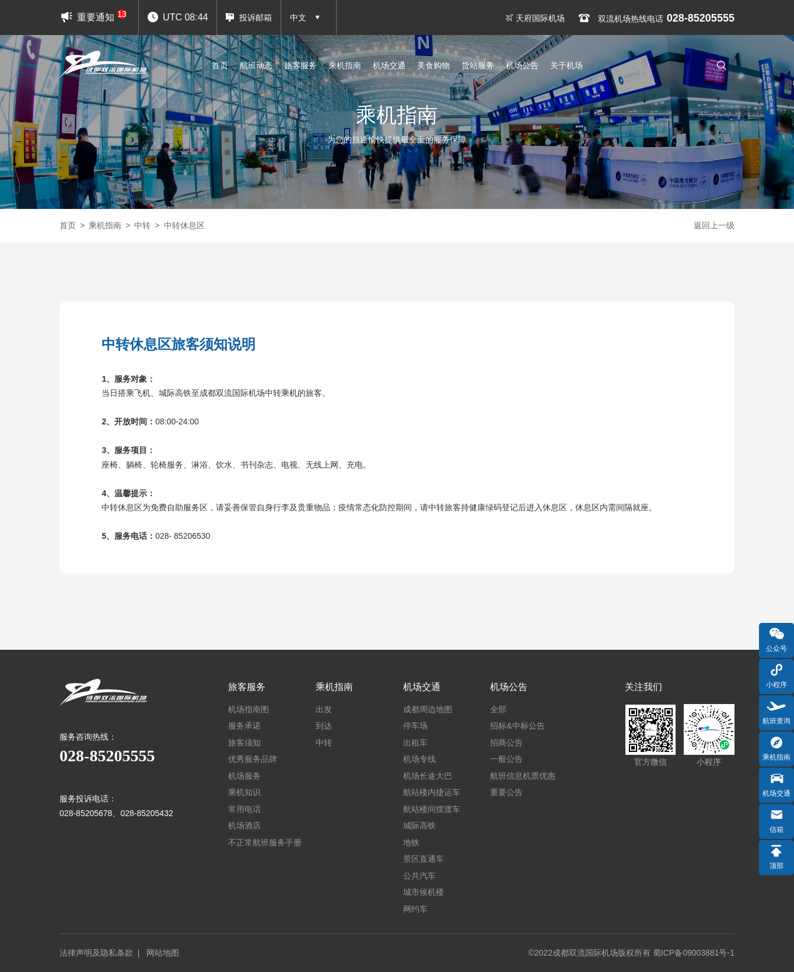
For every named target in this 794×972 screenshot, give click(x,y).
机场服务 (244, 776)
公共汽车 (419, 875)
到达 (324, 725)
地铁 (411, 842)
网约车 (415, 909)
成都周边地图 (427, 709)
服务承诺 (244, 725)
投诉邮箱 (249, 17)
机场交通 (389, 65)
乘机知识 (244, 792)
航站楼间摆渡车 (431, 809)
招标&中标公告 (517, 725)
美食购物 (433, 65)
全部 (498, 709)
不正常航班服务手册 (265, 842)
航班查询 (776, 711)
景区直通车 (423, 858)
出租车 (415, 742)
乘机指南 (344, 65)
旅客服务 (300, 65)
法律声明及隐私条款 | (102, 953)
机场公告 (522, 65)
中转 (142, 225)
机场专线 (419, 759)
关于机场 (566, 65)
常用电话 (244, 809)
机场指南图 (248, 709)
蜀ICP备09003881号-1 (693, 952)
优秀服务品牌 (252, 759)
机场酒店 (244, 825)
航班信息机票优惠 (522, 776)
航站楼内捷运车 (431, 792)
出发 (324, 709)
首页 (220, 65)
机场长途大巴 (427, 776)
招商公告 (506, 742)
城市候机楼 (423, 892)
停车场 (415, 725)
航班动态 (256, 65)
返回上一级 (714, 225)
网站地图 (162, 953)
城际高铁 (419, 825)
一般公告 (506, 759)
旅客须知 (244, 742)
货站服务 (477, 65)
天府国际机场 (535, 18)
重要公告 (506, 792)
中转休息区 (184, 225)
